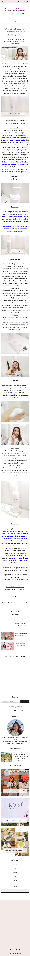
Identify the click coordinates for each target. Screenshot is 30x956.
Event (15, 868)
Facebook (14, 589)
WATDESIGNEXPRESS (15, 953)
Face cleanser (20, 41)
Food (15, 876)
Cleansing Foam (23, 39)
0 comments (15, 614)
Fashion (15, 872)
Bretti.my (6, 39)
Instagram (22, 589)
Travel (15, 880)
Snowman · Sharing (14, 952)
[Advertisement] (15, 918)
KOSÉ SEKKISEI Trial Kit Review (15, 820)
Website (7, 589)
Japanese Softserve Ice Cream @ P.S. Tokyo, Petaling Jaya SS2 (15, 850)
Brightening (14, 39)
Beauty (22, 38)
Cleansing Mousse (10, 41)
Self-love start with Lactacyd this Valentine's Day (15, 791)
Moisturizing (15, 43)
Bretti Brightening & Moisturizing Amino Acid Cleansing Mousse (15, 32)
